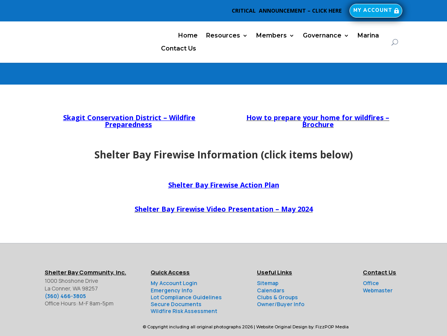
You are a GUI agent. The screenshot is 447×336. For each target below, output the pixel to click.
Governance (322, 35)
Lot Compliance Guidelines (186, 275)
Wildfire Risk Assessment (184, 289)
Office (371, 261)
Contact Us (178, 48)
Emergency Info (171, 268)
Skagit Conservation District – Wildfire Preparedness (129, 99)
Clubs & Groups (277, 275)
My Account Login (174, 261)
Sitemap (267, 261)
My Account (370, 10)
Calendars (270, 268)
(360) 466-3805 (65, 274)
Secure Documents (176, 282)
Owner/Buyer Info (280, 282)
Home (188, 35)
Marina (368, 35)
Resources (223, 35)
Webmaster (378, 268)
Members (271, 35)
